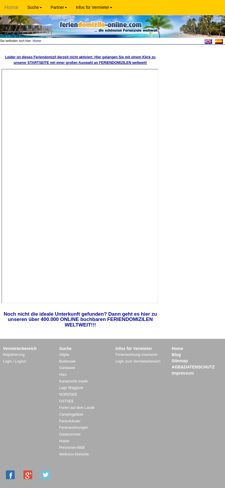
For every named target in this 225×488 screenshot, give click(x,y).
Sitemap (180, 360)
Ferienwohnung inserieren (136, 355)
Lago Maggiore (71, 388)
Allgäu (64, 355)
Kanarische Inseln (73, 381)
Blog (176, 354)
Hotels (64, 441)
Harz (63, 375)
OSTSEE (66, 401)
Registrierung (14, 355)
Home (11, 7)
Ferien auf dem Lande (77, 408)
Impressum (183, 373)
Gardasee (67, 368)
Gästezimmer (70, 434)
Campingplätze (71, 414)
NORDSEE (68, 394)
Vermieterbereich (20, 348)
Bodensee (67, 361)
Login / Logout (14, 361)
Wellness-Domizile (74, 454)
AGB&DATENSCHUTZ (193, 367)
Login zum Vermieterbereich (138, 361)
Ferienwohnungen (73, 428)
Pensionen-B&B (72, 448)
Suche (34, 7)
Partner (59, 7)
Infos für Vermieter (94, 7)
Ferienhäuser (70, 421)
